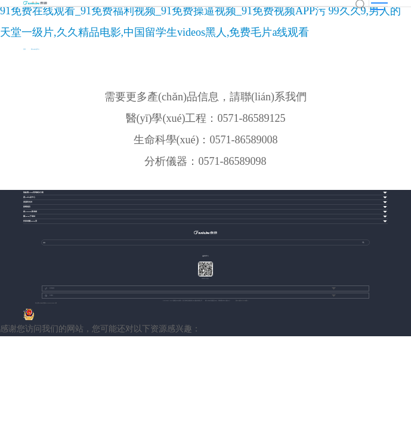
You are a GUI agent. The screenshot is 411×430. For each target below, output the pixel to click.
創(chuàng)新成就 (30, 212)
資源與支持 (27, 202)
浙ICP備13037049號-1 (242, 301)
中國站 (49, 295)
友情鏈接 (49, 288)
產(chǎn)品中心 (35, 49)
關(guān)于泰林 (29, 216)
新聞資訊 (26, 207)
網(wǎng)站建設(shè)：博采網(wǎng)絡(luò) (217, 301)
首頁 (24, 49)
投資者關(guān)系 (30, 221)
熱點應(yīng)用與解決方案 (33, 193)
